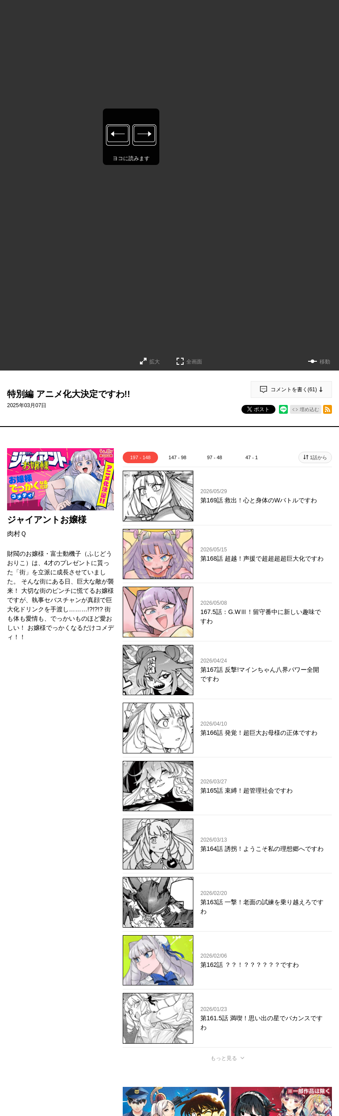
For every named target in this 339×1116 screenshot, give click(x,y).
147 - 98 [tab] (177, 457)
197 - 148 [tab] (140, 457)
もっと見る (224, 1058)
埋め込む (309, 409)
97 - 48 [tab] (214, 457)
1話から (318, 457)
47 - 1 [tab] (251, 457)
